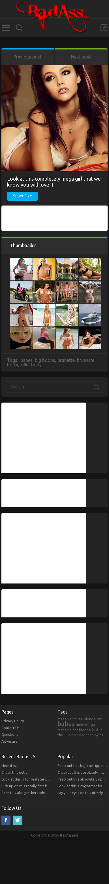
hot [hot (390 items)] (100, 719)
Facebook (5, 820)
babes (26, 360)
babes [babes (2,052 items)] (65, 723)
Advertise (9, 741)
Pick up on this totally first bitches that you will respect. (46, 786)
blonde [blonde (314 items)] (90, 719)
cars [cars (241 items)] (75, 735)
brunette (66, 360)
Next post (81, 56)
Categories (5, 28)
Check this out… (14, 772)
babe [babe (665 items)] (97, 729)
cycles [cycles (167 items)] (98, 735)
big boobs (45, 360)
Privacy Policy (12, 721)
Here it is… (10, 766)
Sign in (104, 27)
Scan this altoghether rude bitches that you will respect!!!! (48, 793)
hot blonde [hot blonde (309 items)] (81, 730)
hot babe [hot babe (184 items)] (86, 735)
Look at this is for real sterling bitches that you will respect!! (50, 779)
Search (19, 27)
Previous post (28, 56)
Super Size (22, 196)
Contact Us (10, 728)
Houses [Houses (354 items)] (64, 734)
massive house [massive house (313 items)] (70, 719)
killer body (31, 364)
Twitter (17, 820)
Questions (9, 734)
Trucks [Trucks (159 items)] (79, 725)
